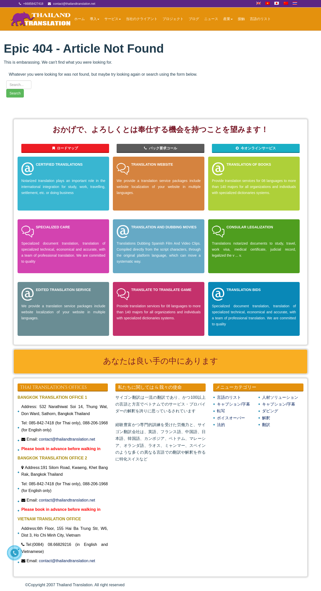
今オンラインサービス (256, 148)
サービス (112, 19)
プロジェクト (173, 19)
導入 (94, 19)
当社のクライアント (141, 19)
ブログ (194, 19)
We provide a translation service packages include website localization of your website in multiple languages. (159, 187)
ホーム (79, 19)
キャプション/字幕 (233, 404)
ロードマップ (65, 148)
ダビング (270, 411)
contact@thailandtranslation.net (67, 439)
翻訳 (266, 425)
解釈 (266, 418)
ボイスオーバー (231, 418)
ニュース (211, 19)
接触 (241, 19)
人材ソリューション (280, 397)
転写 (221, 411)
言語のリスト (260, 19)
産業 (228, 19)
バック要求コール (160, 148)
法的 (221, 425)
